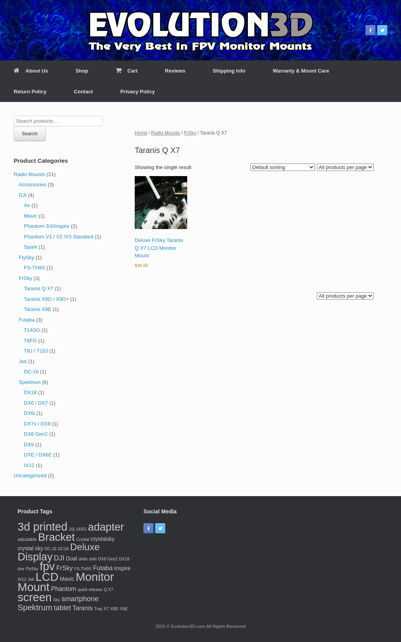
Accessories (32, 184)
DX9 (29, 444)
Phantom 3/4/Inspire (46, 226)
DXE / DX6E (38, 455)
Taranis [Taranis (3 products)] (82, 607)
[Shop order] (282, 167)
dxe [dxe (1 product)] (21, 568)
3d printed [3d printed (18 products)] (42, 526)
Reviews (175, 71)
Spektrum (30, 382)
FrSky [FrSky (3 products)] (64, 567)
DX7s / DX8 (37, 424)
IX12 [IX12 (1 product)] (22, 579)
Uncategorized (30, 475)
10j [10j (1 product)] (71, 529)
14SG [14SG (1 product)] (81, 529)
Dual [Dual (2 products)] (71, 558)
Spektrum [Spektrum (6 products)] (35, 607)
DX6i (29, 413)
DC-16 (31, 372)
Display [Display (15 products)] (35, 557)
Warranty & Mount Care (301, 71)
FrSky (190, 133)
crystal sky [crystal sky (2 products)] (30, 548)
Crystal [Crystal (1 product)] (82, 539)
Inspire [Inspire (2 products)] (122, 568)
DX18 (30, 392)
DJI (23, 195)
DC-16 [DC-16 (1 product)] (51, 548)
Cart (126, 71)
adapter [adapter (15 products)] (106, 527)
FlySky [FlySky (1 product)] (32, 568)
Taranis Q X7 (38, 288)
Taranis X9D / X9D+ (46, 299)
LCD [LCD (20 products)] (47, 576)
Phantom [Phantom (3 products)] (63, 588)
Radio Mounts (165, 133)
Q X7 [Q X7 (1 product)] (108, 589)
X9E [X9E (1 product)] (124, 608)
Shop (82, 71)
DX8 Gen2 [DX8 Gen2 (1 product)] (107, 559)
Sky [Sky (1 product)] (56, 599)
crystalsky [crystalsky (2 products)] (102, 539)
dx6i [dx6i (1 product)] (93, 559)
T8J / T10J (36, 351)
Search (30, 133)
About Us (31, 71)
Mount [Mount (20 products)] (34, 586)
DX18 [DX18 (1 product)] (124, 559)
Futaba (26, 320)
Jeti (23, 361)
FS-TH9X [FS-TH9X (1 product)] (82, 568)
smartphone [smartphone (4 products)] (80, 599)
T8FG (30, 341)
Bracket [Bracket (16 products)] (56, 537)
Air (27, 205)
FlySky (26, 257)
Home (141, 133)
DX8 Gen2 (36, 434)
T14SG (32, 330)
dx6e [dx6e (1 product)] (82, 559)
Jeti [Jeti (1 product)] (31, 579)
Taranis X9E (37, 309)
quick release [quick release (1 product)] (90, 589)
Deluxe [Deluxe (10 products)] (84, 547)
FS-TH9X (34, 268)
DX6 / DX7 (36, 403)
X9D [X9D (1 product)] (114, 608)
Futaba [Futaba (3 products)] (102, 567)
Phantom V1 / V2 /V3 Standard (59, 237)
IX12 (29, 465)
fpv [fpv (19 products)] (47, 566)
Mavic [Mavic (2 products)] (67, 579)
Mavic (30, 216)
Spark (30, 247)
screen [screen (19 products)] (35, 597)
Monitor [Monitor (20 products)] (95, 576)
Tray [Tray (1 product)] (98, 608)
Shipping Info (229, 71)
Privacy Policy (137, 92)
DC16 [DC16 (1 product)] (63, 548)
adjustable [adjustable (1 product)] (27, 539)
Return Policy (30, 92)
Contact (83, 92)
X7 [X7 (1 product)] (106, 608)
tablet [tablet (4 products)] (62, 608)
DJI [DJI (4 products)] (59, 558)
